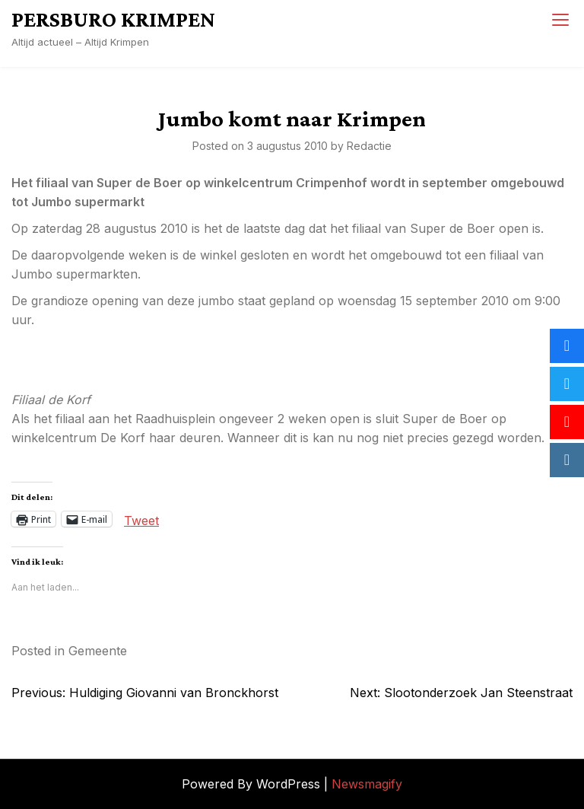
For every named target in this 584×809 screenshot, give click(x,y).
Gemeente (97, 650)
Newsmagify (367, 783)
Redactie (369, 145)
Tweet (141, 519)
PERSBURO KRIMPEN (113, 19)
